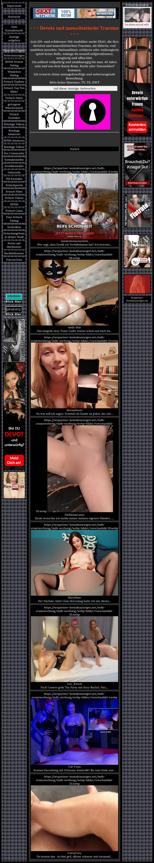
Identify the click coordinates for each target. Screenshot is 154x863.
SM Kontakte (14, 178)
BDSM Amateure (14, 140)
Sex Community (14, 153)
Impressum (14, 5)
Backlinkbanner (14, 253)
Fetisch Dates (14, 98)
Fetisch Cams (14, 210)
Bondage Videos (14, 124)
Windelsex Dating (14, 73)
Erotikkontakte (14, 166)
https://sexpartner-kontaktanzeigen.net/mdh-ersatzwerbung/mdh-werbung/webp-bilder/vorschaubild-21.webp (74, 375)
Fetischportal (14, 185)
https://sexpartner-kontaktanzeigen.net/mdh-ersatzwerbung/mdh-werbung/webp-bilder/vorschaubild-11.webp (74, 206)
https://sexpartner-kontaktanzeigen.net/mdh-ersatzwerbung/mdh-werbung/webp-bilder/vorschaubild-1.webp (74, 732)
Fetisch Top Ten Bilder (14, 89)
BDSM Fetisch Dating (14, 63)
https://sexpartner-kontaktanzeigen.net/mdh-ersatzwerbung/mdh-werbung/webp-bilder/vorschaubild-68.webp (74, 291)
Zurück (74, 149)
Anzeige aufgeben (14, 38)
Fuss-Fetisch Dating (14, 218)
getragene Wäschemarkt (14, 106)
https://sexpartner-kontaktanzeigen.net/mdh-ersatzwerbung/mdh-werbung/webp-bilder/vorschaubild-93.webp (74, 469)
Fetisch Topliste (14, 81)
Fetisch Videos (14, 198)
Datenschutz (14, 259)
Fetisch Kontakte (14, 115)
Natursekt (14, 172)
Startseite (14, 16)
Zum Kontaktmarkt (14, 28)
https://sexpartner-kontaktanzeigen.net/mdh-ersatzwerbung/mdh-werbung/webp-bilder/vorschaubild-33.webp (74, 816)
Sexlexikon (14, 227)
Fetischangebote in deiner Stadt (14, 235)
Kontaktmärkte (14, 159)
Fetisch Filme (14, 191)
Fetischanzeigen (14, 55)
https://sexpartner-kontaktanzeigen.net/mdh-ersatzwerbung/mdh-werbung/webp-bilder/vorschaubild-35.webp (74, 647)
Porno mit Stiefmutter (14, 245)
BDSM (14, 204)
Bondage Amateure (14, 132)
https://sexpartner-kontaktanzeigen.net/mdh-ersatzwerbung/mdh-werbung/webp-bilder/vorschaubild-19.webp (74, 563)
